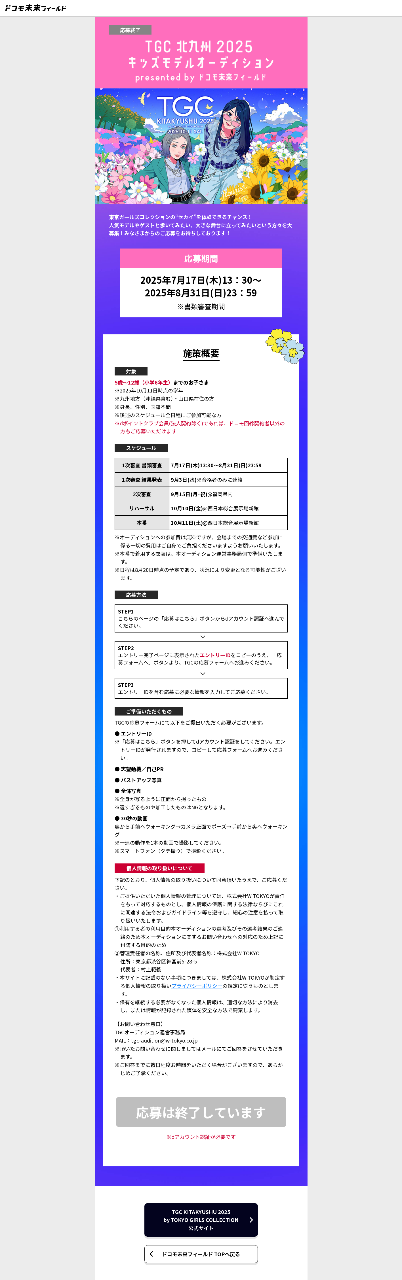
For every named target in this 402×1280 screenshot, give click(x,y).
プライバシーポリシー (196, 985)
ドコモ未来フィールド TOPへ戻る (201, 1254)
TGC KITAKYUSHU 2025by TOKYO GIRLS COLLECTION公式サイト (201, 1220)
